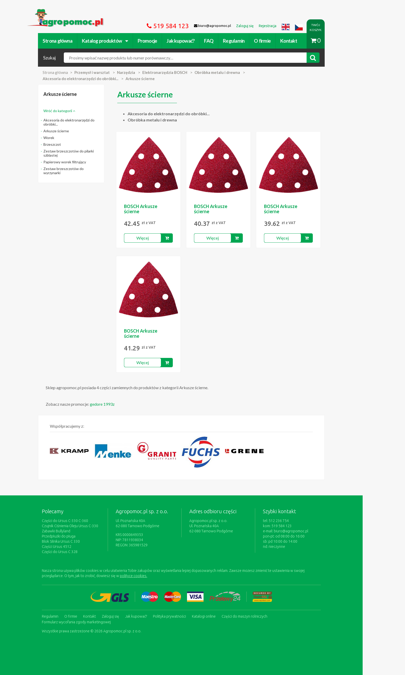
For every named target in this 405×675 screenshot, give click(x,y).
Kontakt (309, 41)
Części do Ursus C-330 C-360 (86, 521)
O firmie (283, 41)
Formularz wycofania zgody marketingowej (97, 621)
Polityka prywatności (190, 616)
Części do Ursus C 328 (81, 552)
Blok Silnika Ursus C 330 (82, 541)
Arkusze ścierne (77, 131)
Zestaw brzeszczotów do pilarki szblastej (90, 153)
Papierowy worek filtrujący (86, 162)
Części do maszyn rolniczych (266, 616)
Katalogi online (225, 616)
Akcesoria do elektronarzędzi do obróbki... (90, 122)
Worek (70, 137)
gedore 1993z (123, 404)
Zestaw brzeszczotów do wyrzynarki (85, 170)
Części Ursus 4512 (77, 546)
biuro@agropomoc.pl (312, 531)
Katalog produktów (126, 41)
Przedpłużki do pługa (80, 536)
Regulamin (255, 41)
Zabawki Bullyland (77, 531)
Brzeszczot (73, 144)
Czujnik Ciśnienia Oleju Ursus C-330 (91, 526)
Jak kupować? (202, 41)
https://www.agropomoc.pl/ (73, 12)
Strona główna (79, 41)
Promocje (168, 41)
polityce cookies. (154, 576)
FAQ (230, 41)
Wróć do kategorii (80, 111)
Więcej (164, 237)
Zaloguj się (131, 616)
